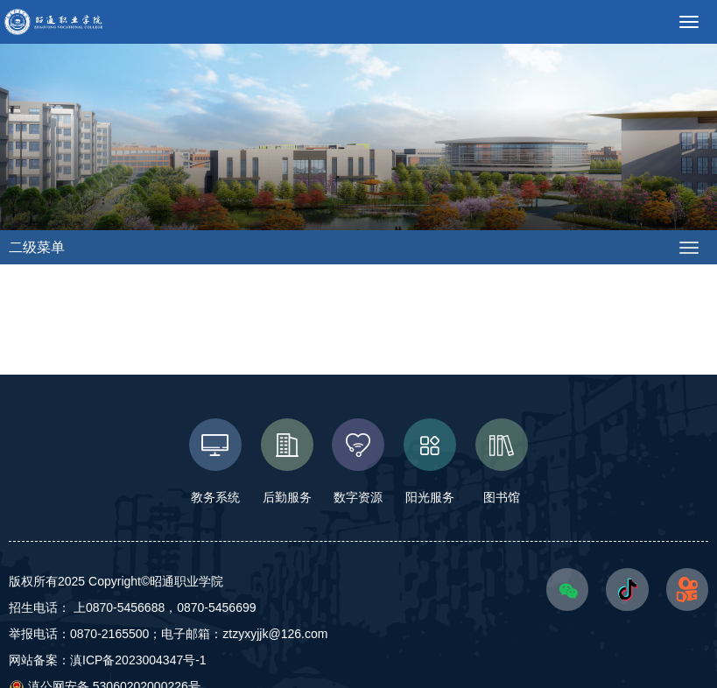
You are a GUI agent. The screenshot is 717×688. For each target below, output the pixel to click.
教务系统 (215, 461)
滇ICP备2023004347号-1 (138, 660)
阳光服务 (430, 461)
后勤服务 (287, 461)
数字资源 (359, 461)
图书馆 (501, 461)
